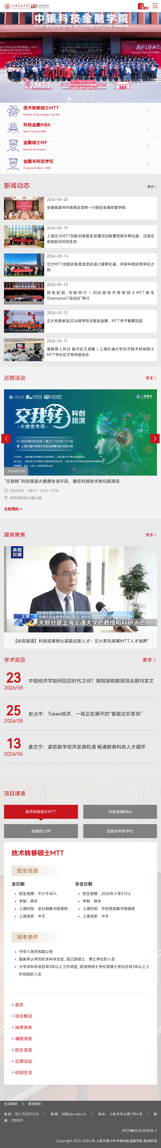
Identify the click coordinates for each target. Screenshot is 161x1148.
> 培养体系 (22, 1027)
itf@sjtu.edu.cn (74, 1114)
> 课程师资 (22, 1038)
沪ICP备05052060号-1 (139, 1131)
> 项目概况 (22, 1016)
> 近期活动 (22, 1061)
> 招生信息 (22, 1050)
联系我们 (35, 1104)
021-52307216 (27, 1114)
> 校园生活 (22, 1072)
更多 (152, 187)
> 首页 (18, 1005)
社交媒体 (10, 1104)
